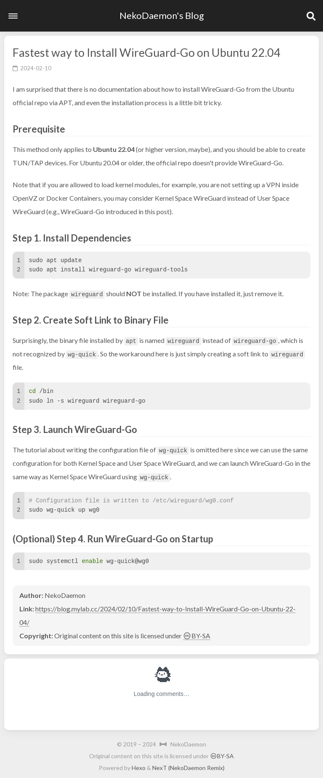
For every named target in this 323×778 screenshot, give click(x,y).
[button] (13, 16)
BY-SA (196, 636)
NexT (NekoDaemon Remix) (188, 767)
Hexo (139, 767)
